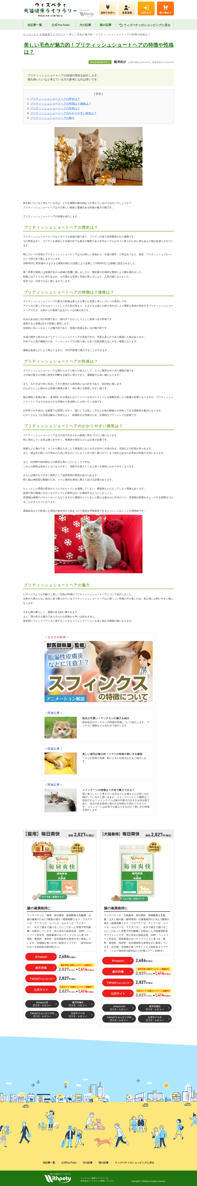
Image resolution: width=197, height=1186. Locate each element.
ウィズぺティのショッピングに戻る (144, 25)
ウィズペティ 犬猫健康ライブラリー (44, 34)
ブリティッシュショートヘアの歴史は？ (55, 98)
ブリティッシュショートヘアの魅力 (52, 118)
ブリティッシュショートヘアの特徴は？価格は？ (60, 103)
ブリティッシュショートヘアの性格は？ (55, 108)
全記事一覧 (34, 25)
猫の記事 (105, 25)
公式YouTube (61, 25)
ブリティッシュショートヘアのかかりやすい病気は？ (63, 113)
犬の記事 (85, 25)
